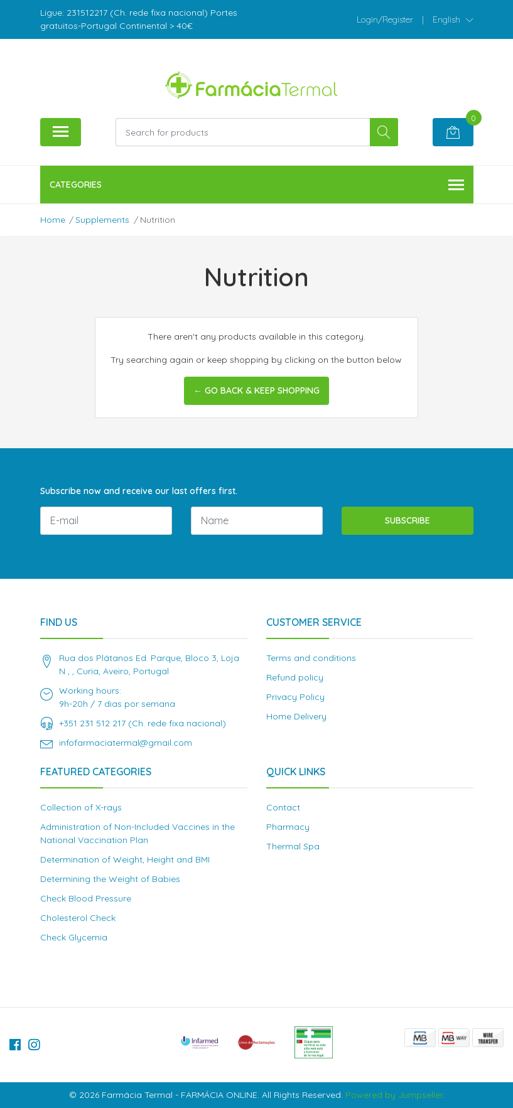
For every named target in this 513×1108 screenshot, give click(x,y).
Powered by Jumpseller (394, 1094)
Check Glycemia (73, 937)
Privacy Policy (295, 696)
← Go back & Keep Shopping (256, 390)
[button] (453, 19)
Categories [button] (257, 185)
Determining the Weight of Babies (110, 879)
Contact (283, 807)
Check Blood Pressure (85, 898)
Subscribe (407, 520)
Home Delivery (296, 716)
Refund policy (294, 677)
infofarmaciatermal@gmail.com (125, 742)
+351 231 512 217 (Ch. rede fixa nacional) (142, 723)
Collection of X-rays (81, 807)
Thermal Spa (293, 846)
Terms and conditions (311, 658)
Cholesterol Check (78, 917)
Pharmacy (288, 826)
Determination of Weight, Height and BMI (125, 859)
